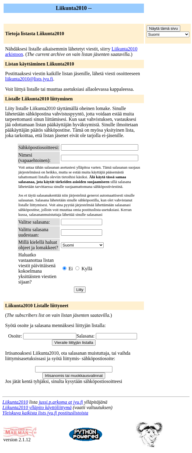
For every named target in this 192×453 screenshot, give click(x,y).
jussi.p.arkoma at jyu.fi (61, 402)
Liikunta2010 (15, 402)
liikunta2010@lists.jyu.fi (29, 78)
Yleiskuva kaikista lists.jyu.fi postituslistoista (45, 412)
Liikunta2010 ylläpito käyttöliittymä (37, 407)
